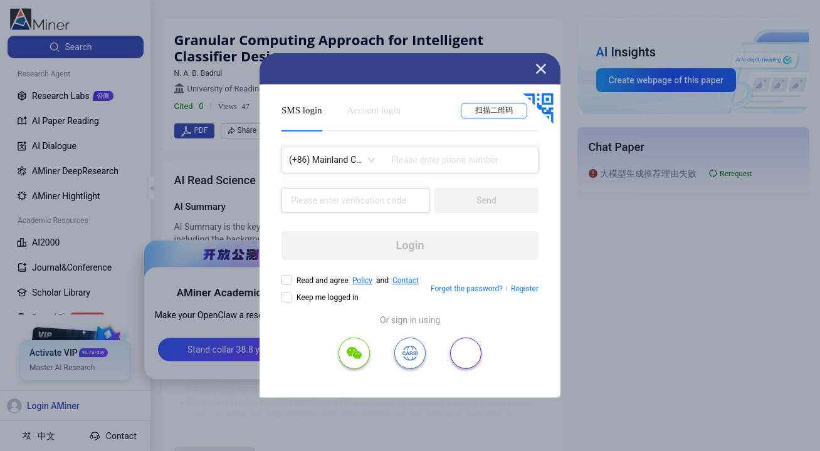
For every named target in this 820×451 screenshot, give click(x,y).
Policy (362, 280)
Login (410, 245)
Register (525, 288)
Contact (405, 280)
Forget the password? (467, 288)
